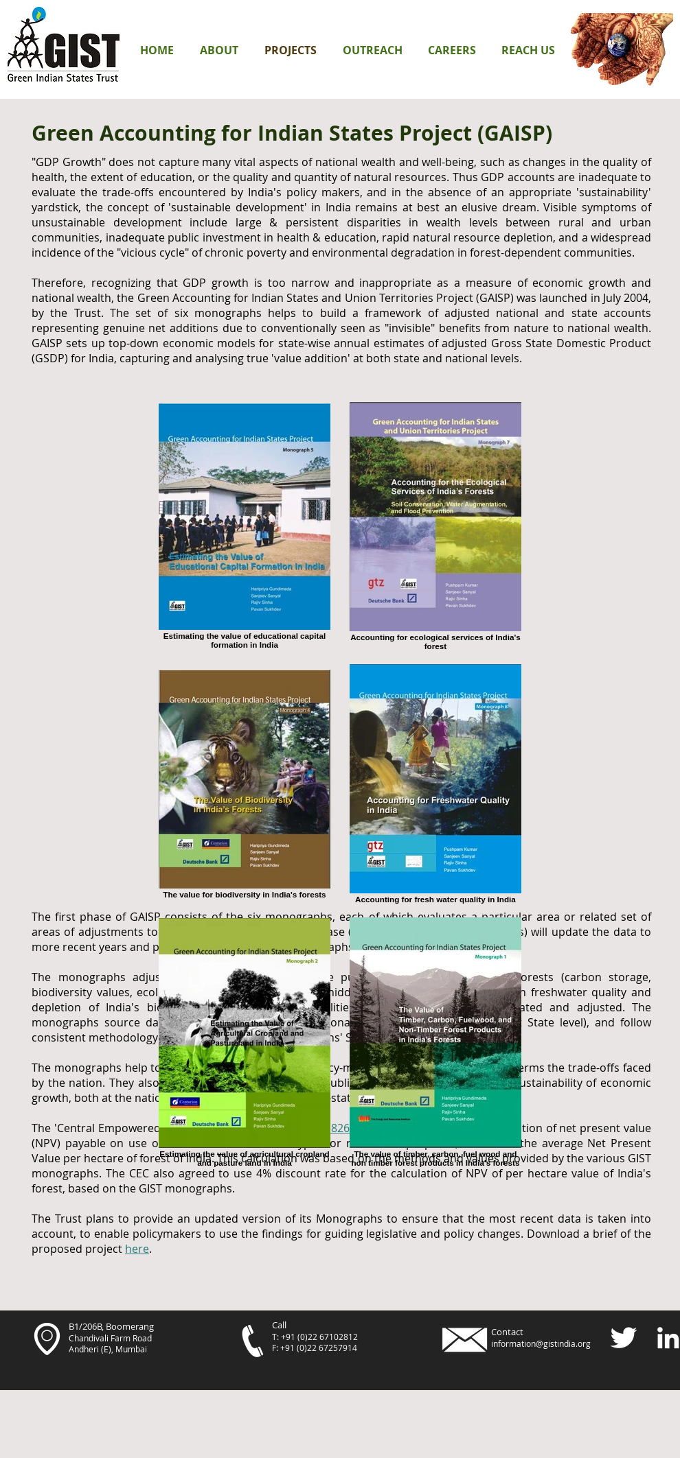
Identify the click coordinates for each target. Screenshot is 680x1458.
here (137, 1248)
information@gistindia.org (541, 1343)
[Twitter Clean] (623, 1337)
